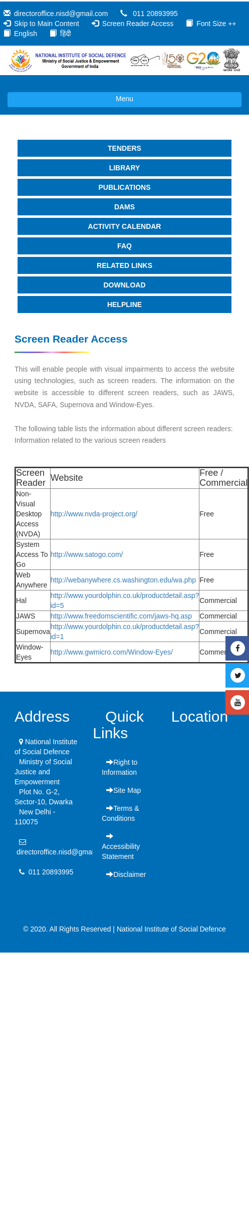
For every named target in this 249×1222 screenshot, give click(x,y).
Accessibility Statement (121, 846)
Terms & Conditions (120, 813)
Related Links (124, 265)
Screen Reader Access (137, 24)
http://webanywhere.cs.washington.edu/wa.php (123, 580)
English (25, 34)
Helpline (124, 304)
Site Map (123, 790)
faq (124, 246)
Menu (70, 100)
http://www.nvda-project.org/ (94, 514)
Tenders (124, 148)
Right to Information (119, 767)
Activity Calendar (124, 226)
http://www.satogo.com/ (87, 554)
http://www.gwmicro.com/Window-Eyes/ (112, 652)
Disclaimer (126, 874)
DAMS (124, 207)
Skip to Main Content (46, 24)
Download (125, 285)
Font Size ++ (216, 24)
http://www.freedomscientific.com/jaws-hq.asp (121, 616)
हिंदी (65, 34)
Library (124, 168)
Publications (125, 187)
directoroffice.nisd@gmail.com (61, 14)
